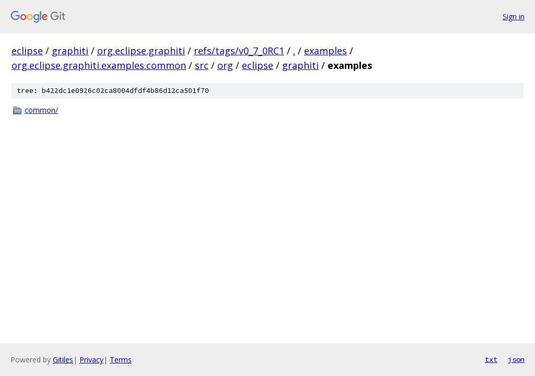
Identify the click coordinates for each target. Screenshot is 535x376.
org (225, 65)
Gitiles (63, 360)
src (201, 65)
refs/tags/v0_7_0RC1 (239, 50)
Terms (121, 360)
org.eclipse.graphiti (141, 50)
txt (491, 359)
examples (325, 50)
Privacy (91, 360)
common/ (41, 110)
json (516, 359)
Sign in (514, 16)
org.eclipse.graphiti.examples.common (98, 65)
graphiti (70, 50)
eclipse (27, 50)
